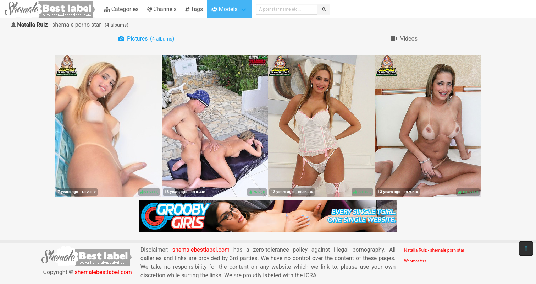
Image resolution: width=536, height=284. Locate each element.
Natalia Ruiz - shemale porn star (434, 250)
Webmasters (415, 261)
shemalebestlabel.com (103, 272)
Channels (162, 9)
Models (224, 9)
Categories (121, 9)
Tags (194, 9)
